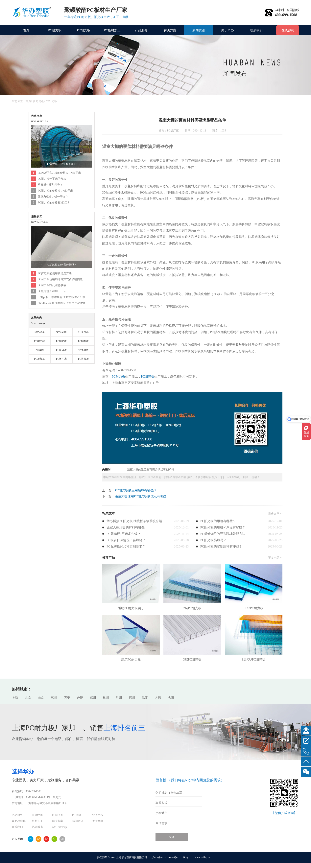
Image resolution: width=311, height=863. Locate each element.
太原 (158, 697)
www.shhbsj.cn (202, 857)
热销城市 (37, 827)
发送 (171, 837)
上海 (15, 697)
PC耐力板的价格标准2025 (53, 202)
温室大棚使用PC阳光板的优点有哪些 (140, 496)
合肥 (80, 697)
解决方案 (170, 30)
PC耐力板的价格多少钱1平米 (55, 190)
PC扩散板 (83, 358)
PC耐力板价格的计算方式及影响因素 (60, 279)
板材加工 (37, 821)
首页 (26, 30)
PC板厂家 (61, 358)
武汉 (145, 697)
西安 (67, 697)
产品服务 (141, 30)
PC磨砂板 (61, 349)
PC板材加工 (112, 30)
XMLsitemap (59, 827)
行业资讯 (83, 332)
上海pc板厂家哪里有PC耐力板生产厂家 (61, 297)
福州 (132, 697)
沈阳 (171, 697)
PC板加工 (39, 358)
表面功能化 (19, 821)
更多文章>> (275, 513)
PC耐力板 (55, 30)
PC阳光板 (83, 30)
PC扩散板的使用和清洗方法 (55, 273)
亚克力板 (83, 349)
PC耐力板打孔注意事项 (52, 285)
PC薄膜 (40, 349)
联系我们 (256, 30)
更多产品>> (275, 557)
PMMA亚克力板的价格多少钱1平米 (59, 172)
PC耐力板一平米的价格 (52, 178)
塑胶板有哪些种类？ (50, 184)
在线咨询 (287, 30)
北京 (28, 697)
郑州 (93, 697)
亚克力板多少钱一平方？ (53, 196)
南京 (41, 697)
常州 (119, 697)
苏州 (54, 697)
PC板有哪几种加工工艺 (52, 291)
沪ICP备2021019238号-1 (165, 857)
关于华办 (227, 30)
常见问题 (61, 332)
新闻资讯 (198, 30)
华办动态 (40, 332)
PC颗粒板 (83, 340)
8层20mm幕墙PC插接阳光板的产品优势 (62, 303)
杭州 (106, 697)
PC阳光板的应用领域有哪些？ (136, 490)
